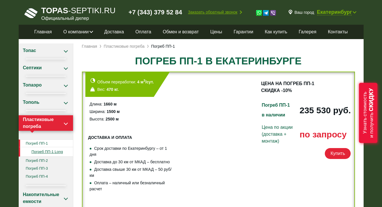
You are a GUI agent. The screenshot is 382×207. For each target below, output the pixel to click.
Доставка (114, 31)
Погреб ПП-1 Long (47, 152)
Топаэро (32, 85)
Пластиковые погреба (38, 123)
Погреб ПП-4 (37, 176)
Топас (29, 50)
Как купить (276, 31)
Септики (32, 67)
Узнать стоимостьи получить (368, 113)
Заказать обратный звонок (212, 12)
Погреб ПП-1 (37, 143)
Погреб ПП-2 (37, 160)
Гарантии (244, 31)
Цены (216, 31)
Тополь (31, 102)
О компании (76, 31)
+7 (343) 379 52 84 (155, 12)
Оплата (143, 31)
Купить (338, 153)
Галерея (307, 31)
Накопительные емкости (41, 198)
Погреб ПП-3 (37, 168)
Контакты (338, 31)
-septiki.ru (70, 13)
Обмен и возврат (181, 31)
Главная (43, 31)
